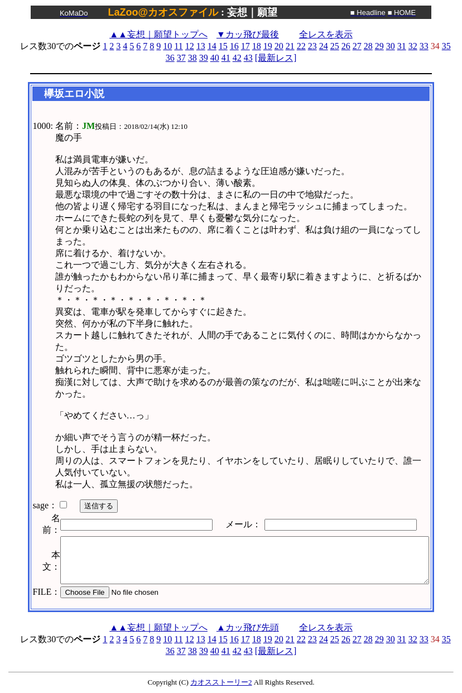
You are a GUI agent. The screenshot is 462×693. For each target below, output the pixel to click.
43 (248, 57)
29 (379, 46)
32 (412, 46)
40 (214, 57)
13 (200, 46)
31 (401, 46)
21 (290, 46)
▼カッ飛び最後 (247, 34)
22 (301, 46)
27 (357, 46)
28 (368, 46)
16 (234, 46)
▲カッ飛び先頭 (247, 627)
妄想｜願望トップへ (158, 34)
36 (170, 57)
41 (226, 57)
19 (267, 46)
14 (212, 46)
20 (279, 46)
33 (424, 46)
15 (223, 46)
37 (181, 57)
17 (245, 46)
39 (203, 57)
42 (237, 57)
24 (323, 46)
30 (390, 46)
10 (167, 46)
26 (345, 46)
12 (189, 46)
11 (178, 46)
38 (192, 57)
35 (446, 46)
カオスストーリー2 (221, 682)
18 (256, 46)
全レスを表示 (326, 34)
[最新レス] (276, 57)
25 (334, 46)
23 (312, 46)
